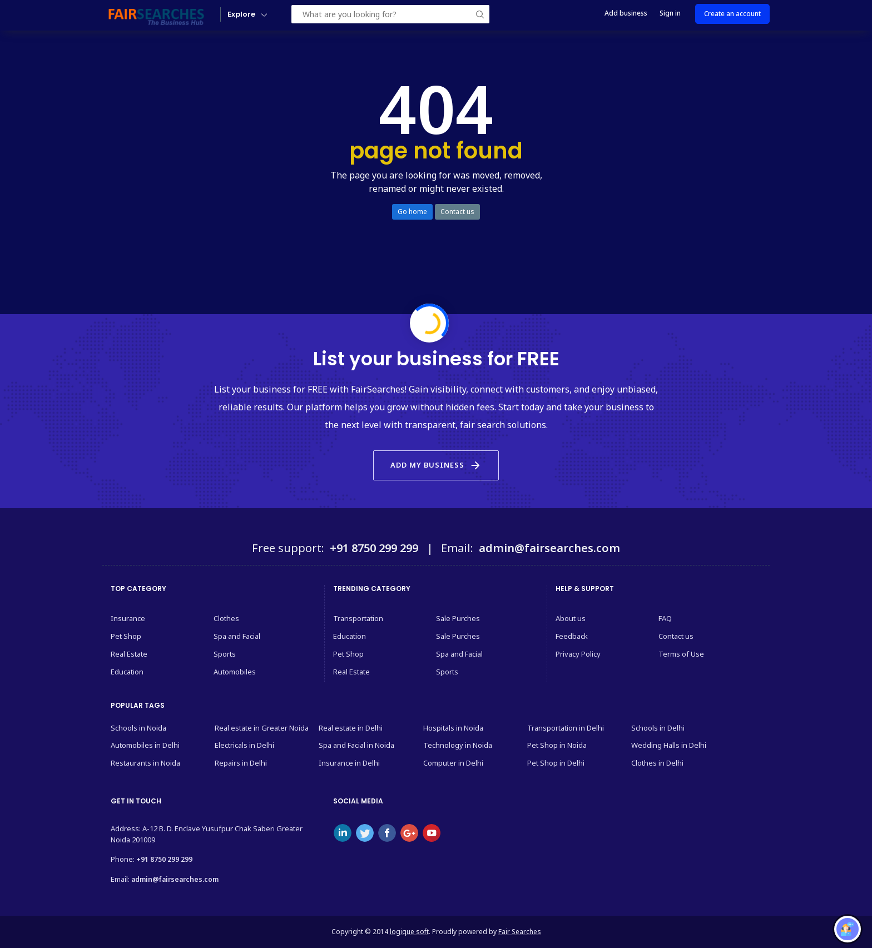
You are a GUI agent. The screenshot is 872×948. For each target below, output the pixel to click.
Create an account (732, 13)
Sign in (670, 13)
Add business (626, 13)
